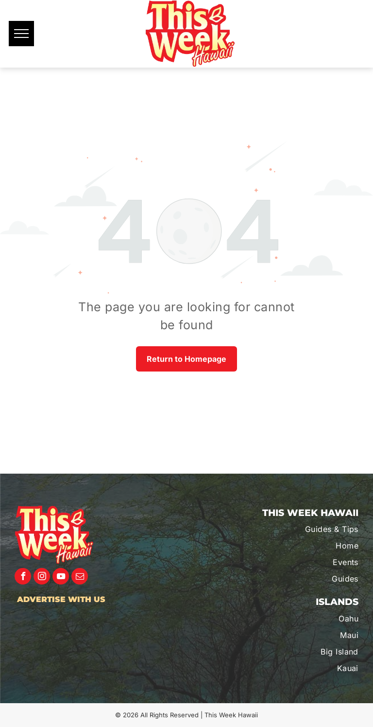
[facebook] (23, 577)
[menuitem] (307, 529)
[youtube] (60, 577)
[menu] (21, 33)
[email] (79, 577)
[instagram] (42, 577)
